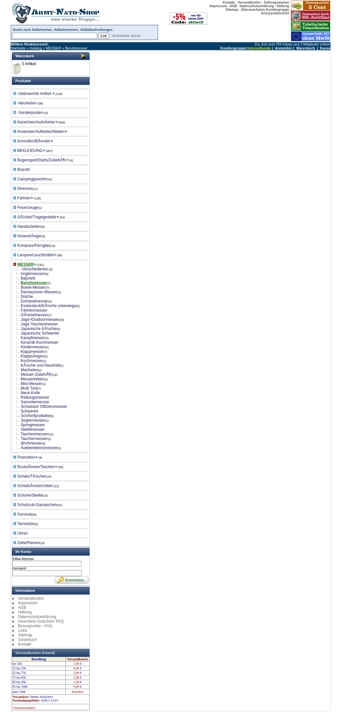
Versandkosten (31, 598)
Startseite (18, 48)
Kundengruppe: (233, 48)
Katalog (36, 48)
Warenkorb (305, 48)
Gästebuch (27, 639)
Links (22, 630)
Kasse (325, 48)
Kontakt (24, 644)
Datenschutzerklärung (37, 616)
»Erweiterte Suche (126, 36)
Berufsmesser (76, 48)
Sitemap (25, 635)
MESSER (53, 48)
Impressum (27, 603)
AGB (22, 607)
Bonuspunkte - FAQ (35, 626)
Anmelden (283, 48)
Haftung (25, 612)
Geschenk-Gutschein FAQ (40, 621)
